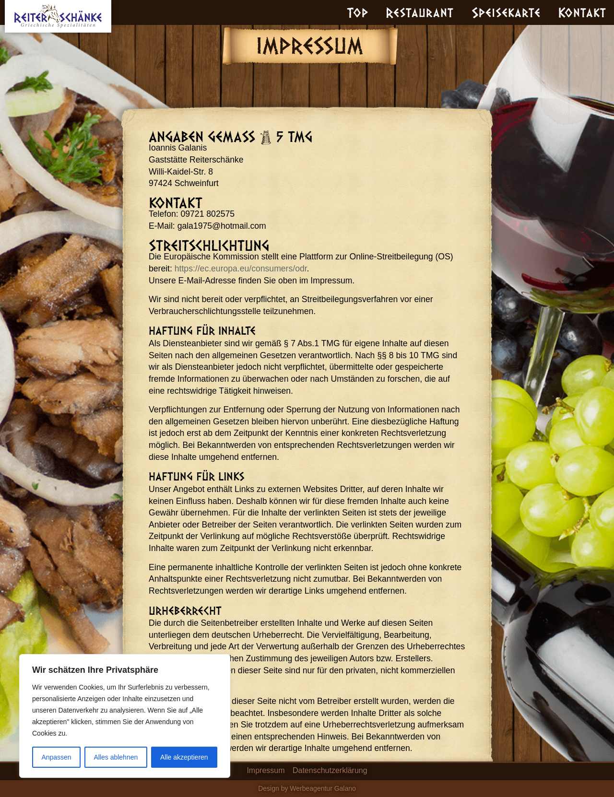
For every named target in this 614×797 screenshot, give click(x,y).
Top (357, 12)
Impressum (265, 770)
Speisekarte (506, 12)
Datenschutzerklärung (330, 770)
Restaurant (420, 12)
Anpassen (56, 757)
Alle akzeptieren (184, 757)
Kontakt (582, 12)
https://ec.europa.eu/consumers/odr (241, 268)
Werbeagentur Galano (323, 788)
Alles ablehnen (116, 757)
